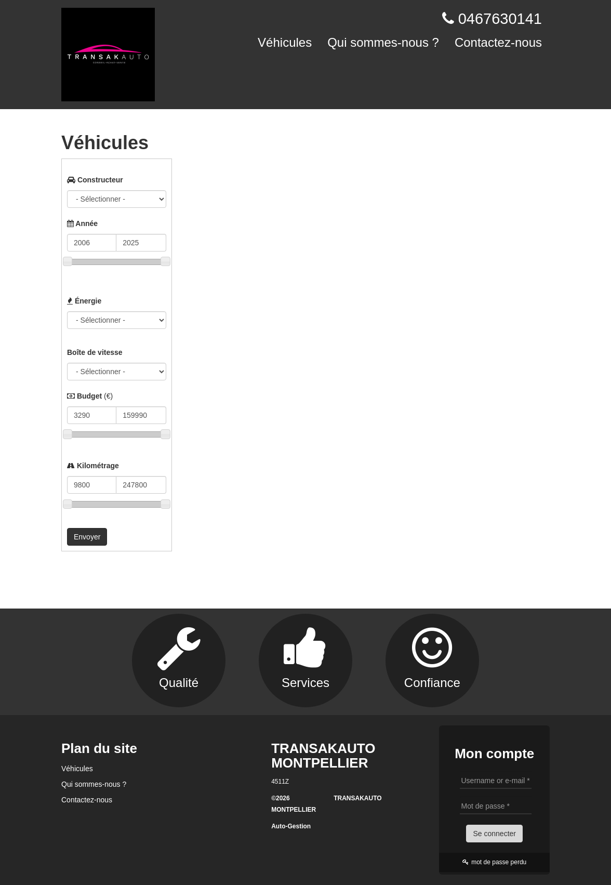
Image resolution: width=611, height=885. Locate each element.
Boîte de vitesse (95, 352)
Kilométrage (93, 465)
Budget (90, 396)
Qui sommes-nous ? (383, 42)
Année (82, 223)
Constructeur (95, 180)
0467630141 (500, 18)
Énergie (84, 301)
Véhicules (285, 42)
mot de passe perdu (494, 862)
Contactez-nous (498, 42)
